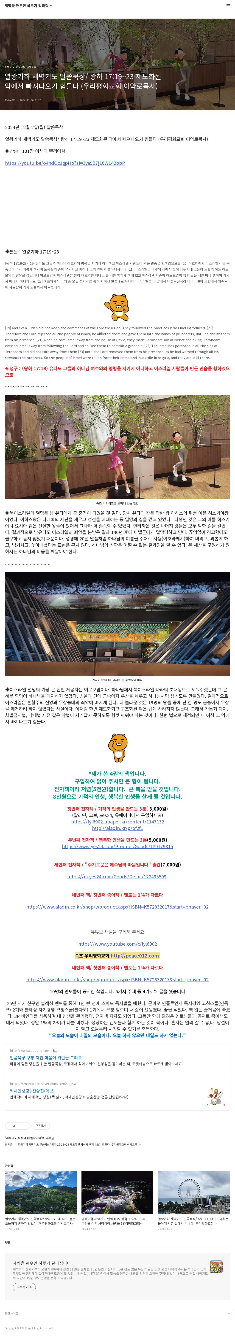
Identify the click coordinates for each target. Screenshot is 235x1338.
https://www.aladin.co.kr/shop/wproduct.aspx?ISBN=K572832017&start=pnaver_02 (117, 907)
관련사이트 (11, 1313)
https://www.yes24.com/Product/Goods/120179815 (117, 846)
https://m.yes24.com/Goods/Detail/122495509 (116, 876)
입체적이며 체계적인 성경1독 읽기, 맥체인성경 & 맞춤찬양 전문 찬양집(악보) (69, 1096)
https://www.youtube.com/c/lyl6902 (117, 944)
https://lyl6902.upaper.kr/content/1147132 (117, 821)
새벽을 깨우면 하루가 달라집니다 (30, 5)
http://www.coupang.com (30, 1050)
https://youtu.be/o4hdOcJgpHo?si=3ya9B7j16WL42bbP (65, 163)
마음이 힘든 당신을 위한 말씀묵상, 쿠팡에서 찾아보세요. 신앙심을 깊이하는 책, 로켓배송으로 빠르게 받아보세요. (96, 1063)
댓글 (8, 1242)
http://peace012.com (135, 955)
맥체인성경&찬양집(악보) (32, 1090)
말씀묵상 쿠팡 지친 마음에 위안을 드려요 (46, 1057)
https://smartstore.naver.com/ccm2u (39, 1084)
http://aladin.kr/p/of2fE (117, 828)
